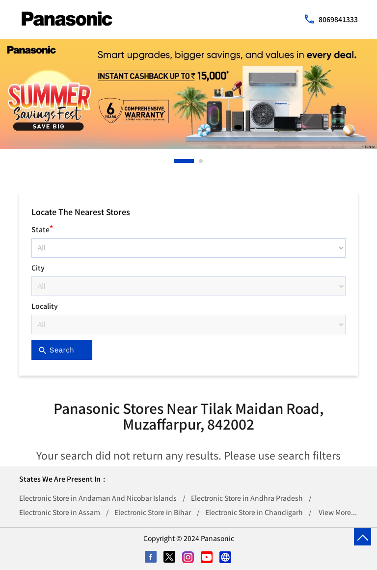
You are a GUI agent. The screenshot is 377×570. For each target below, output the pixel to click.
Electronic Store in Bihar (152, 512)
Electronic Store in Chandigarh (254, 512)
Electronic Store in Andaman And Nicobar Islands (98, 498)
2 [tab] (201, 161)
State (42, 228)
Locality (44, 306)
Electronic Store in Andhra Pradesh (247, 498)
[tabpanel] (188, 94)
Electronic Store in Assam (59, 512)
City (38, 267)
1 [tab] (176, 161)
